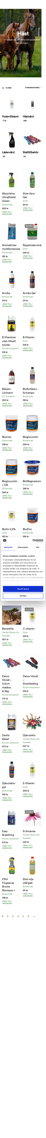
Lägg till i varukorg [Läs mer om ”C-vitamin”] (28, 641)
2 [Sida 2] (7, 916)
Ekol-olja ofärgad (28, 881)
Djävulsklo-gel (9, 785)
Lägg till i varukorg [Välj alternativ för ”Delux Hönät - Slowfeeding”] (28, 696)
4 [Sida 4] (18, 916)
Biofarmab (7, 205)
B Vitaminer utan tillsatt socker (9, 341)
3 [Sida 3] (12, 916)
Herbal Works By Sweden (10, 634)
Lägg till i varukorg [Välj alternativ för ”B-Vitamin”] (28, 349)
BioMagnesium (32, 481)
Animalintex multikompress (11, 247)
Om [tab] (37, 547)
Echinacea (29, 831)
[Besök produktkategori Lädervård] (11, 144)
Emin (25, 201)
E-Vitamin (28, 783)
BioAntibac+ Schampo (30, 391)
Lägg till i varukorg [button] (7, 213)
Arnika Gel (29, 293)
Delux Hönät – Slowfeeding (30, 680)
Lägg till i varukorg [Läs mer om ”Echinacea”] (28, 847)
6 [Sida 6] (28, 916)
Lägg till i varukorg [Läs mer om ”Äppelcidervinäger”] (28, 257)
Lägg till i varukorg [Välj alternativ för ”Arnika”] (7, 305)
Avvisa (23, 596)
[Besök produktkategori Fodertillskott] (11, 109)
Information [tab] (23, 547)
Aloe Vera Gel (29, 195)
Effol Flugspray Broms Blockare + (8, 885)
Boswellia (7, 628)
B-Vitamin (28, 337)
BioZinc (27, 529)
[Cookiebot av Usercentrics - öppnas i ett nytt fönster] (32, 540)
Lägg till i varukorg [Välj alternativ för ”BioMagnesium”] (28, 493)
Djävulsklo (29, 735)
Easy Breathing (8, 833)
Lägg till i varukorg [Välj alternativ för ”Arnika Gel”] (28, 305)
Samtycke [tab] (8, 547)
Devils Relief (5, 737)
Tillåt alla (23, 589)
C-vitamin (29, 628)
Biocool (6, 437)
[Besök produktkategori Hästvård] (32, 109)
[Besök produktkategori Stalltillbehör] (32, 144)
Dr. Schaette (8, 396)
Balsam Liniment (7, 391)
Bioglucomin (30, 437)
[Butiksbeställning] (26, 87)
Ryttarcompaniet (10, 348)
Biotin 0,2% (9, 529)
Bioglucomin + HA (9, 483)
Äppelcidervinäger (34, 245)
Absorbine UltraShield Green (9, 197)
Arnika (6, 293)
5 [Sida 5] (23, 916)
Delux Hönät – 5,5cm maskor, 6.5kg (7, 684)
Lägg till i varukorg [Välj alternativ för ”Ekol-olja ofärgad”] (28, 895)
